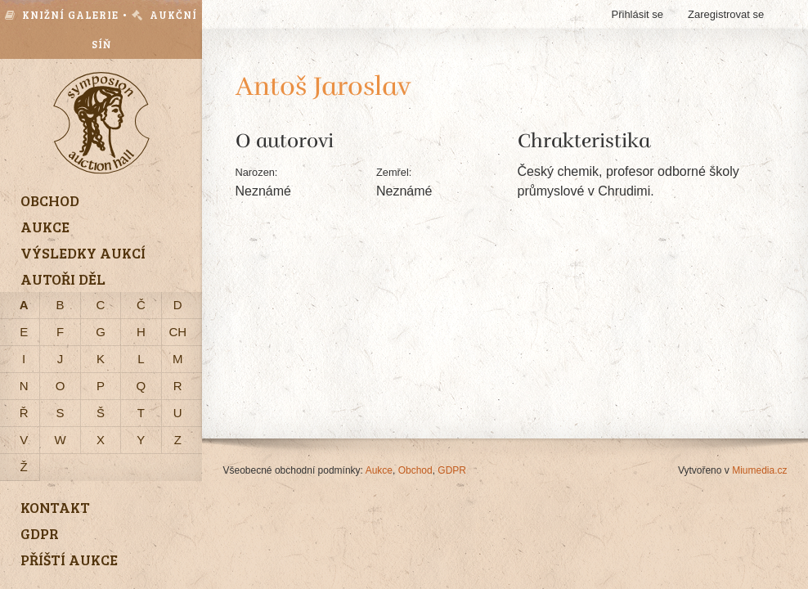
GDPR (452, 470)
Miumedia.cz (759, 470)
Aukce (379, 470)
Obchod (415, 470)
